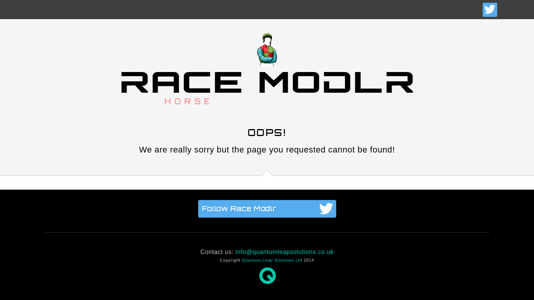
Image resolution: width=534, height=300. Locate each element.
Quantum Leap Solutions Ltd (272, 260)
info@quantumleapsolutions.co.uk (284, 252)
